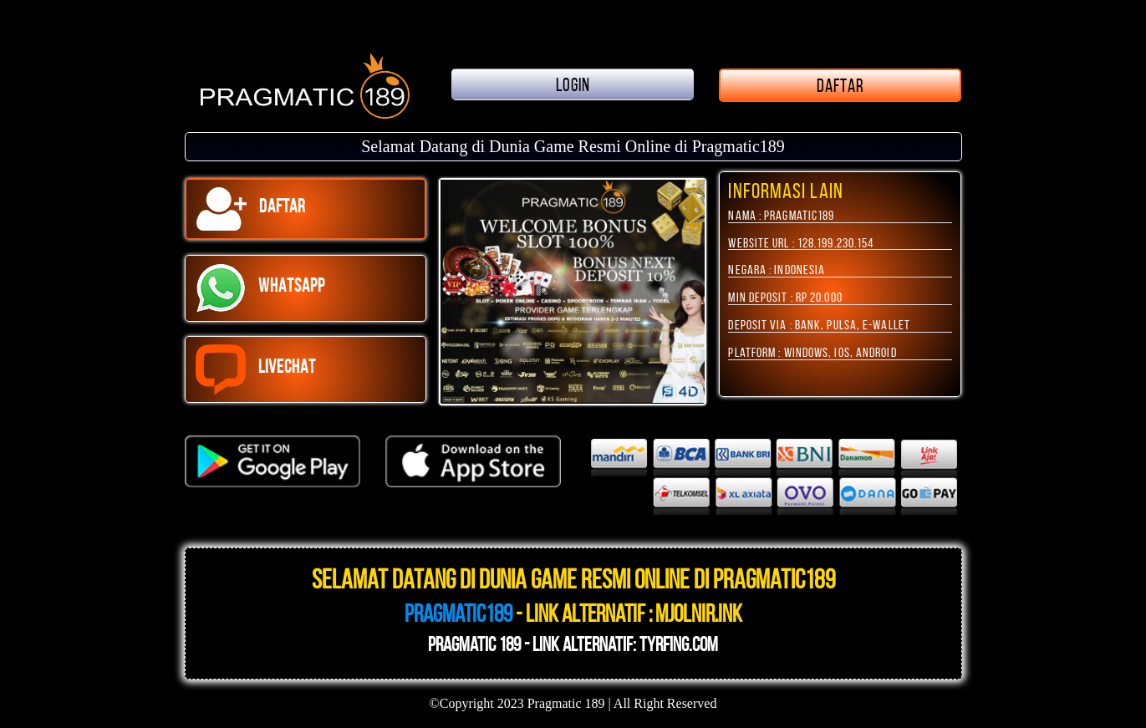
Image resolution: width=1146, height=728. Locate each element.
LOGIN (573, 84)
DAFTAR (840, 85)
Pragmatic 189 (566, 703)
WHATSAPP (261, 288)
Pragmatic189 (458, 613)
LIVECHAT (256, 369)
